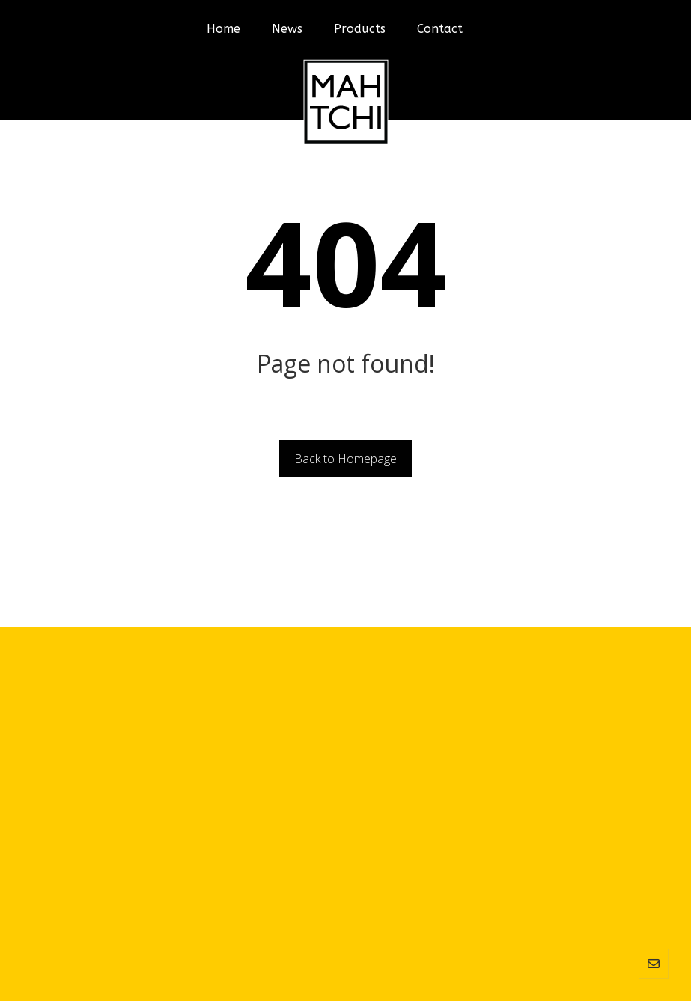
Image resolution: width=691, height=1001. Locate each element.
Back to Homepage (345, 458)
